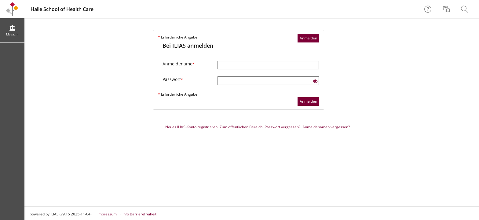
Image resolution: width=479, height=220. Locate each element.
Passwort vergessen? (282, 127)
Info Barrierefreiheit (139, 214)
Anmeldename (179, 64)
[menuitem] (447, 9)
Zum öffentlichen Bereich (241, 127)
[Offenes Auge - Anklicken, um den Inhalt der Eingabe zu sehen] (315, 81)
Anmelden (308, 38)
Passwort (173, 79)
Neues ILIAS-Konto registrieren (191, 127)
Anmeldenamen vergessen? (326, 127)
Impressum (107, 214)
